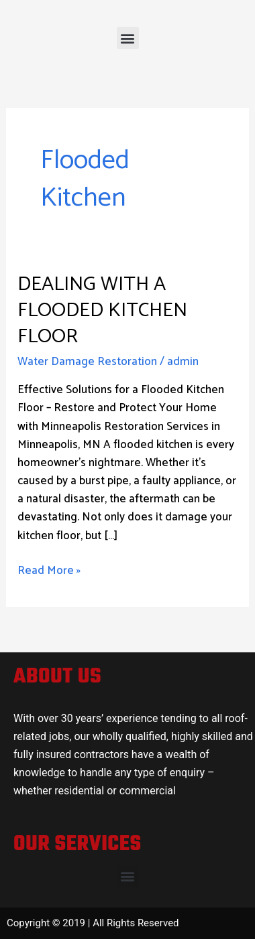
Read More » (49, 571)
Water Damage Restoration (87, 361)
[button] (128, 38)
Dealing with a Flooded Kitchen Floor (102, 310)
